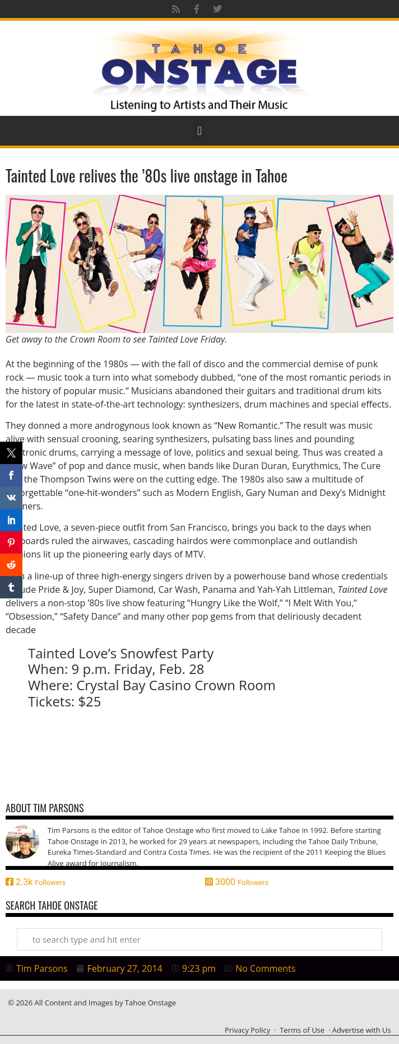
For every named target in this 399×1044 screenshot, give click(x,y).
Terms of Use (302, 1030)
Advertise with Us (361, 1030)
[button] (199, 130)
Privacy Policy (247, 1030)
